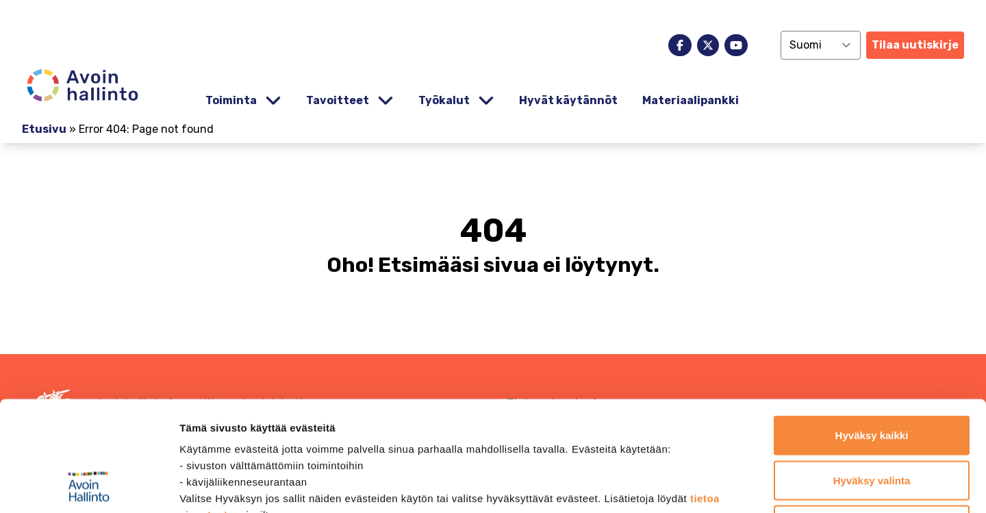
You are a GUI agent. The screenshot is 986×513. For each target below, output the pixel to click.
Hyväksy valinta (872, 378)
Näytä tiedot (732, 486)
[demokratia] (493, 15)
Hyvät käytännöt (568, 100)
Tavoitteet (337, 100)
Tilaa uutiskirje (915, 44)
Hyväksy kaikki (872, 333)
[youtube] (736, 45)
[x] (708, 45)
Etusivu (44, 129)
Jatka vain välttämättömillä (872, 423)
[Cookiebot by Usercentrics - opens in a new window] (89, 486)
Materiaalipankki (690, 100)
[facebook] (680, 45)
